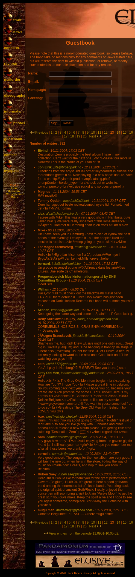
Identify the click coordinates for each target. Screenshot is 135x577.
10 (93, 132)
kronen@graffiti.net (65, 310)
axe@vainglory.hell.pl (61, 416)
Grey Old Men (48, 373)
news (13, 32)
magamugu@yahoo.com (74, 510)
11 (99, 132)
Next (92, 136)
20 (84, 136)
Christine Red (15, 194)
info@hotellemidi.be (66, 264)
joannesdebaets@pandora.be (82, 373)
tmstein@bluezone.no (90, 247)
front (12, 20)
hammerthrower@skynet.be (66, 437)
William (43, 289)
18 (72, 136)
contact (10, 153)
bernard (44, 264)
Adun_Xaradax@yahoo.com (97, 319)
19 (78, 136)
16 (131, 132)
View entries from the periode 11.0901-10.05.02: (81, 533)
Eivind (43, 151)
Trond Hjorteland (14, 190)
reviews (10, 62)
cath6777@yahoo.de (61, 364)
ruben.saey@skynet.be (75, 474)
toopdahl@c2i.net (76, 201)
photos (14, 123)
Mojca (14, 197)
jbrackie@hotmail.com (89, 336)
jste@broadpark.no (67, 167)
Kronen (43, 310)
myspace (11, 169)
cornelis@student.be (67, 454)
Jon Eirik (45, 167)
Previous (41, 132)
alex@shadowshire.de (62, 214)
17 (66, 136)
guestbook (13, 137)
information (14, 109)
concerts (11, 46)
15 (125, 132)
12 (105, 132)
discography (14, 93)
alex (41, 214)
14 (118, 132)
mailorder (12, 77)
